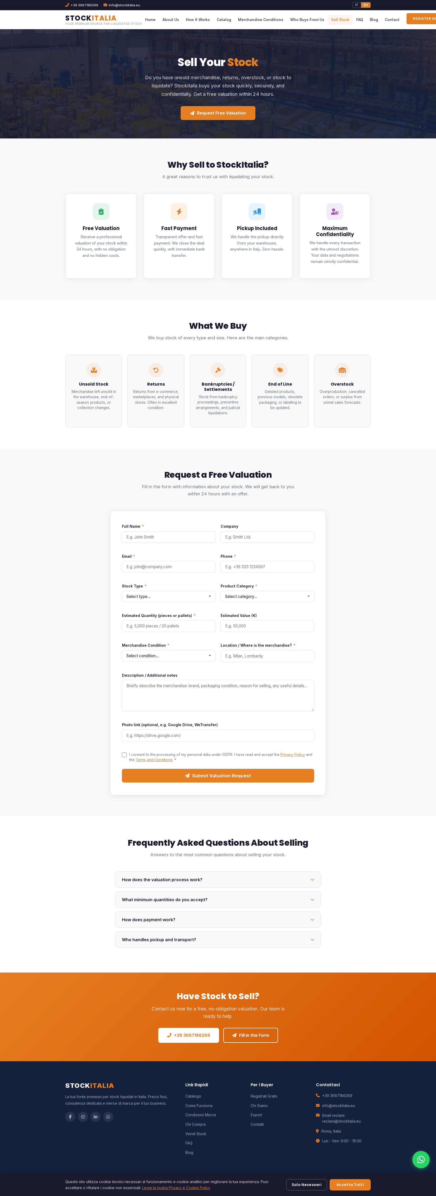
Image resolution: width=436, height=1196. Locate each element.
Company (229, 526)
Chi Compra (195, 1124)
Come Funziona (198, 1105)
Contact (392, 19)
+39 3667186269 (188, 1035)
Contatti (257, 1124)
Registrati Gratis (264, 1096)
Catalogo (193, 1096)
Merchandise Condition (145, 645)
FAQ (359, 19)
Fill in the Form (250, 1035)
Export (256, 1115)
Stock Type (134, 586)
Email (128, 556)
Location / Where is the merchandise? (258, 645)
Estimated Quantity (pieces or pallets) (158, 615)
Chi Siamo (259, 1105)
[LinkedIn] (96, 1117)
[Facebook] (70, 1117)
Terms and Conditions (154, 760)
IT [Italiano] (356, 5)
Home (150, 19)
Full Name (133, 526)
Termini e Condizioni (274, 1182)
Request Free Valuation (218, 113)
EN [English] (366, 5)
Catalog (224, 19)
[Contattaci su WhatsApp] (421, 1175)
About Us (170, 19)
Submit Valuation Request (218, 775)
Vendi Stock (195, 1134)
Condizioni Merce (200, 1115)
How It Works (198, 19)
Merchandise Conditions (260, 19)
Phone (228, 556)
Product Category (239, 586)
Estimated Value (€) (239, 615)
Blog (374, 19)
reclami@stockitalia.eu (341, 1121)
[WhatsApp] (108, 1117)
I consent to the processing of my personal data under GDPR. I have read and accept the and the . (220, 757)
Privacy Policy (292, 755)
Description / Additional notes (149, 675)
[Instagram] (83, 1117)
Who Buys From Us (307, 19)
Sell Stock (340, 19)
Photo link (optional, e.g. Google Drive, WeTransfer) (170, 724)
